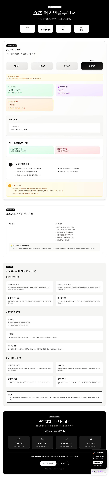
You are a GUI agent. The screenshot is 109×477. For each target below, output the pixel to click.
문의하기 (63, 463)
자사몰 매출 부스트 (98, 462)
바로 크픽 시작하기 (48, 463)
